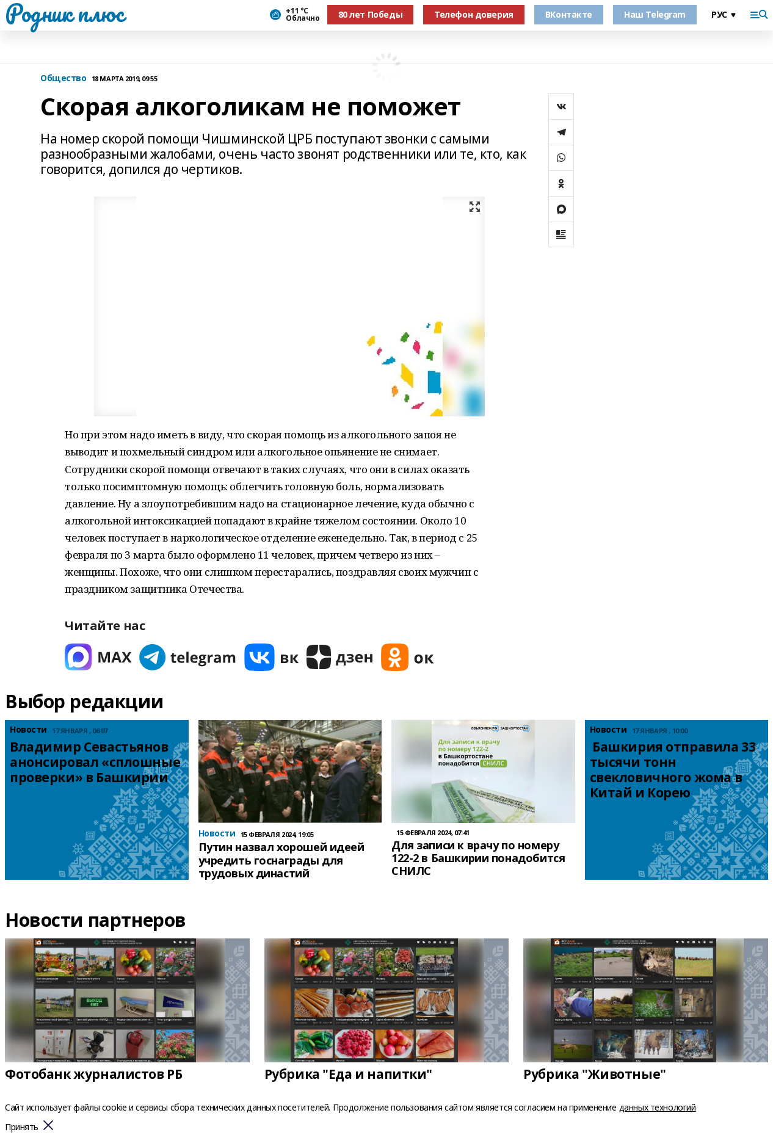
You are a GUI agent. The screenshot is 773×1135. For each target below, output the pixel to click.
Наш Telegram (655, 14)
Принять (21, 1127)
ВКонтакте (568, 14)
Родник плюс (64, 13)
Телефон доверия (474, 14)
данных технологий (657, 1107)
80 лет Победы (370, 14)
